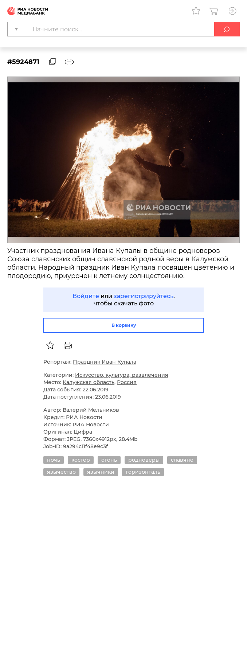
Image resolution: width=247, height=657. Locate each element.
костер (80, 460)
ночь (53, 460)
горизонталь (143, 472)
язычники (100, 472)
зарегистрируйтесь (143, 296)
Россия (127, 382)
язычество (61, 472)
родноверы (144, 460)
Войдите (85, 296)
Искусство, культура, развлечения (121, 375)
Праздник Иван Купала (104, 362)
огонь (109, 460)
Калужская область (88, 382)
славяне (182, 460)
